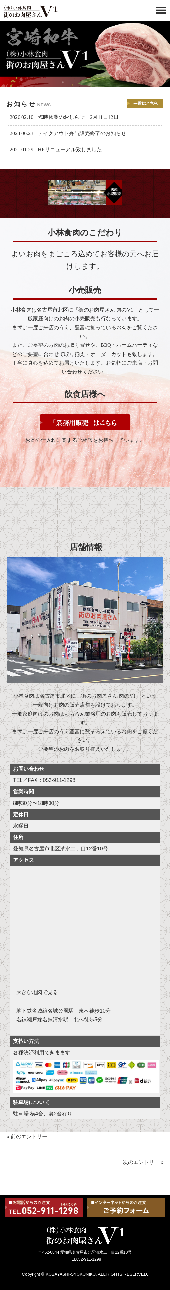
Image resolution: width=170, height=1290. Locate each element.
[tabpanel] (85, 54)
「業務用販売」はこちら (85, 422)
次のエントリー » (143, 1162)
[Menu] (161, 12)
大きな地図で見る (37, 992)
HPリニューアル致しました (70, 149)
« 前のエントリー (27, 1136)
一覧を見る (145, 103)
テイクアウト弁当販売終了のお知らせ (82, 133)
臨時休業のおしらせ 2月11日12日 (78, 117)
